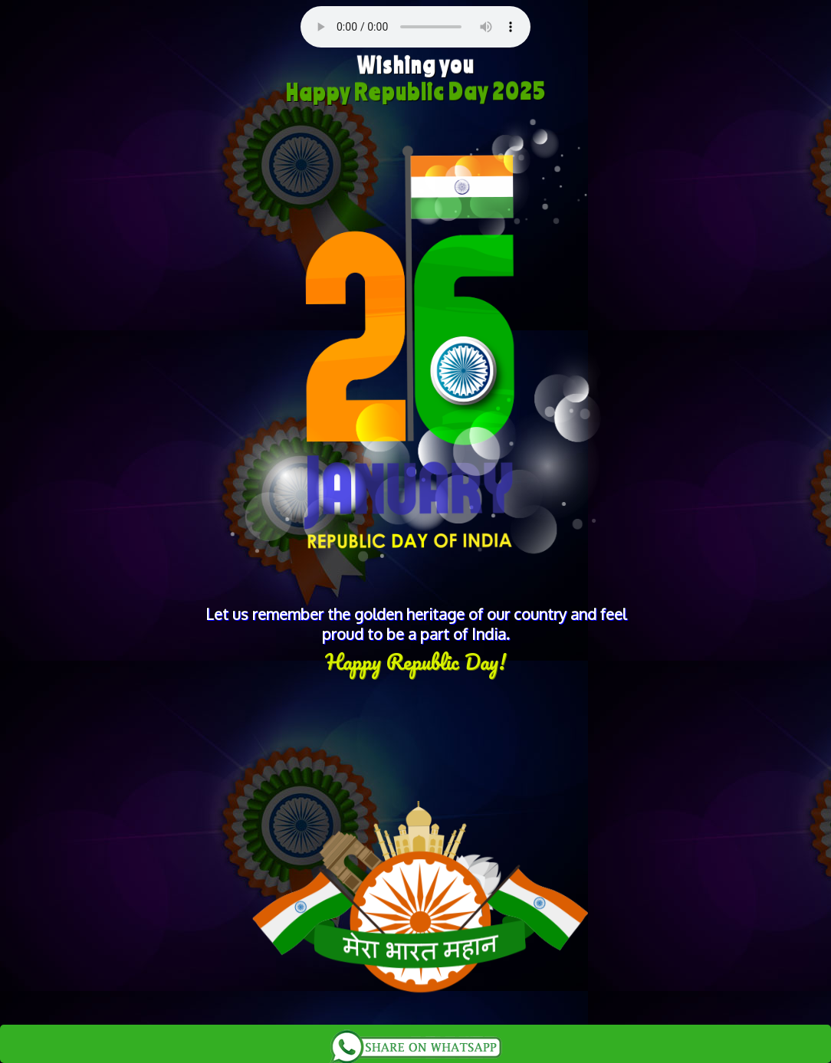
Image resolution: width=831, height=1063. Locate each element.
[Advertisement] (415, 730)
